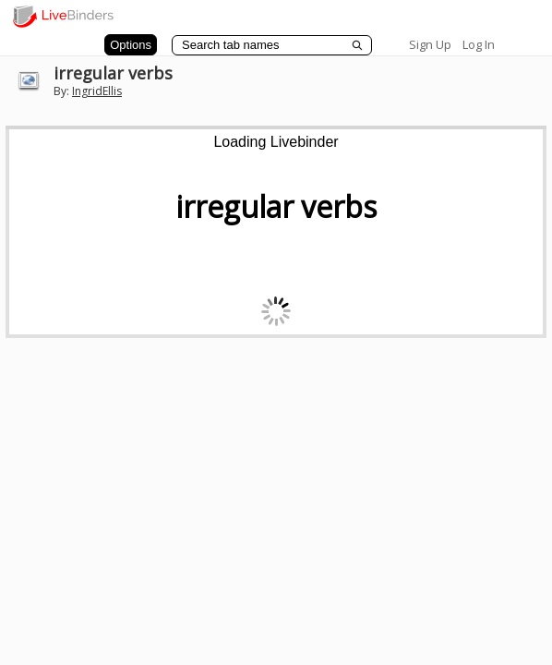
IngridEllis (97, 91)
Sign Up (430, 44)
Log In (478, 44)
